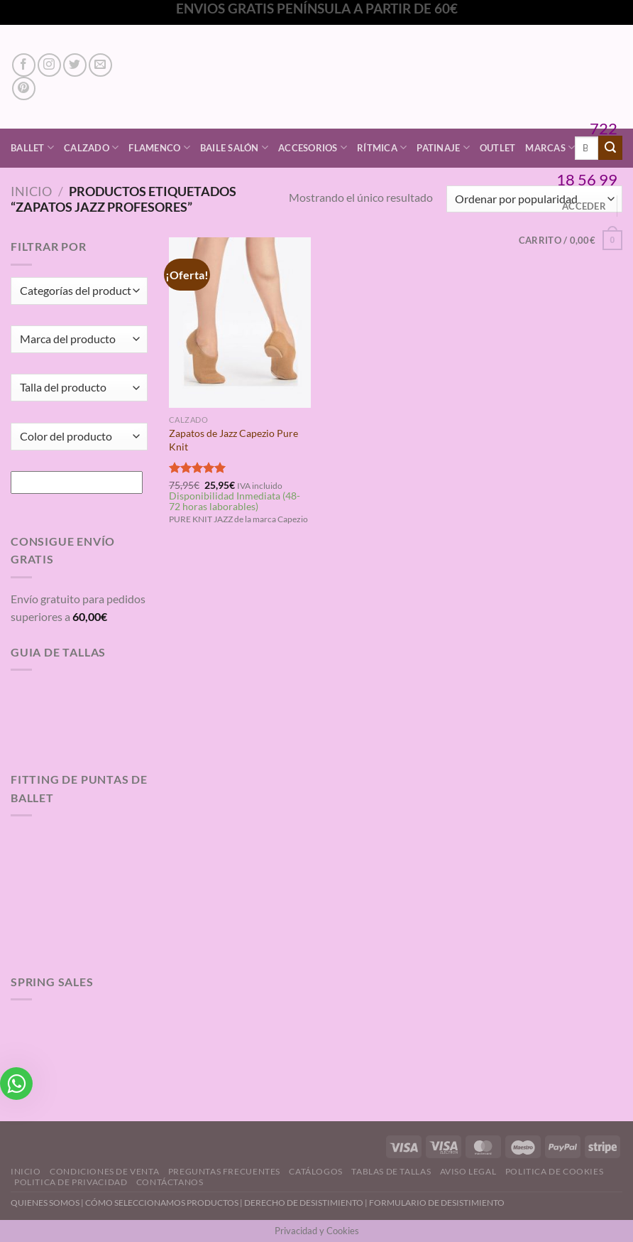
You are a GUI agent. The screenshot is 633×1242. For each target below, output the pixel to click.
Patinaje (443, 147)
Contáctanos (170, 1182)
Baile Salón (234, 147)
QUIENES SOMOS (45, 1202)
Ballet (32, 147)
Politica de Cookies (554, 1171)
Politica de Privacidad (70, 1182)
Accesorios (312, 147)
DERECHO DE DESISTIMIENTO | (306, 1202)
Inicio (31, 191)
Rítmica (382, 147)
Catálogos (316, 1171)
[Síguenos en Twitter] (75, 65)
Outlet (498, 147)
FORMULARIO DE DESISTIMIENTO (437, 1202)
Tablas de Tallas (391, 1171)
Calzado (91, 147)
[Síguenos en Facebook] (23, 65)
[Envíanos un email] (100, 65)
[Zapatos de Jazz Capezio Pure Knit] (240, 322)
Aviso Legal (468, 1171)
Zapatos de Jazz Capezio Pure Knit (233, 440)
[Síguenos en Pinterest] (23, 88)
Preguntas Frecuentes (224, 1171)
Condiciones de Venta (104, 1171)
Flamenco (159, 147)
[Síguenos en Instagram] (49, 65)
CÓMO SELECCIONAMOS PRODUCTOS (161, 1202)
